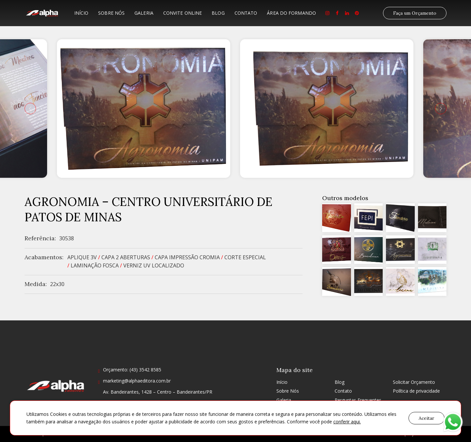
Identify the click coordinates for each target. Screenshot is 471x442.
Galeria (143, 13)
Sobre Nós (111, 13)
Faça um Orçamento (414, 13)
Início (81, 13)
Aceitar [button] (426, 418)
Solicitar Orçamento (414, 382)
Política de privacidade (416, 391)
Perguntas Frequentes (358, 400)
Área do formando (291, 13)
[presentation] (30, 108)
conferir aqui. (347, 421)
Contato (246, 13)
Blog (218, 13)
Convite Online (182, 13)
